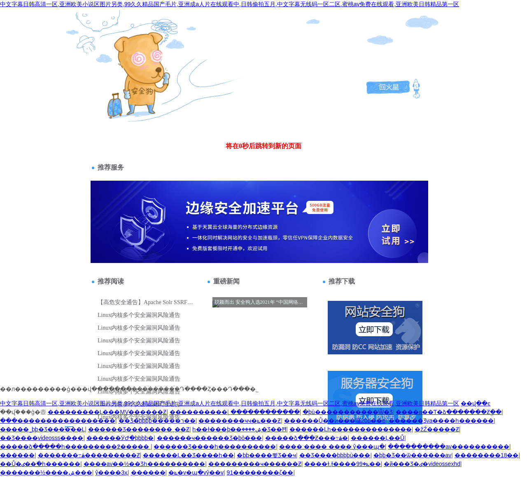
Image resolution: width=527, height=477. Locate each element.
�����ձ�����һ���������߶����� (75, 446)
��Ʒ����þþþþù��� (335, 455)
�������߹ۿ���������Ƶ (89, 455)
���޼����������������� (57, 420)
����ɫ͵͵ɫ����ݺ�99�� (342, 464)
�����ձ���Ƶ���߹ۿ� (306, 438)
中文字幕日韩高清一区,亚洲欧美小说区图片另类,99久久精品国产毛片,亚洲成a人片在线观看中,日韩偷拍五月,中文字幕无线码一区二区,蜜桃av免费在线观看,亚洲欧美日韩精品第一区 (229, 4)
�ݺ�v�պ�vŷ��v (196, 472)
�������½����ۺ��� (46, 472)
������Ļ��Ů (377, 438)
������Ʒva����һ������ (441, 420)
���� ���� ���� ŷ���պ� (332, 446)
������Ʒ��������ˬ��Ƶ (138, 429)
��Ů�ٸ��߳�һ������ (40, 464)
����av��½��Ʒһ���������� (144, 464)
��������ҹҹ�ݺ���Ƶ (239, 420)
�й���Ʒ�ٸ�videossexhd (422, 464)
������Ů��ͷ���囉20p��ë (334, 420)
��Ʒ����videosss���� (41, 438)
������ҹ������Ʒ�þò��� (209, 438)
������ (17, 455)
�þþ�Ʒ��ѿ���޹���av (412, 455)
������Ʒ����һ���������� (215, 446)
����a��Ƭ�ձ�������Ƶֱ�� (448, 412)
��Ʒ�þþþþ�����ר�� (157, 420)
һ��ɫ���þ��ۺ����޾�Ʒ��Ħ (239, 429)
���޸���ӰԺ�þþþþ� (120, 438)
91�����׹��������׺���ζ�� (260, 472)
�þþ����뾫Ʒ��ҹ (266, 455)
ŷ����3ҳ (111, 472)
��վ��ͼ (475, 403)
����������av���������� (448, 446)
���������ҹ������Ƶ (254, 464)
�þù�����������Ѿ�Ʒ (348, 412)
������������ (265, 412)
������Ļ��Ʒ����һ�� (188, 455)
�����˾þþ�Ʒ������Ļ (42, 429)
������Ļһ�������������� (350, 429)
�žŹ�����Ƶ (437, 429)
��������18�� (487, 455)
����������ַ (198, 412)
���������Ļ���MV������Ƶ (107, 412)
